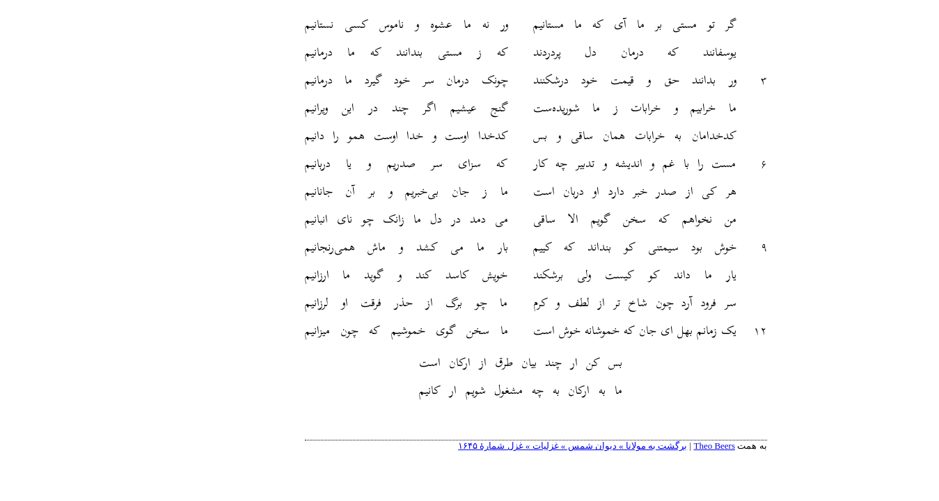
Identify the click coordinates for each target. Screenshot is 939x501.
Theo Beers (648, 445)
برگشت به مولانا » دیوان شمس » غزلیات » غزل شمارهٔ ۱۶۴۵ (506, 445)
